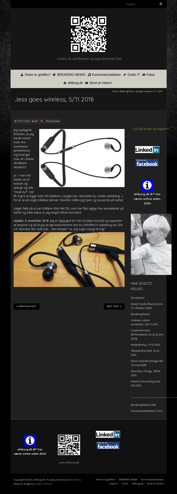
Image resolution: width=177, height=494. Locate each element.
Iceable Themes (43, 483)
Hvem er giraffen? (38, 74)
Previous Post (26, 306)
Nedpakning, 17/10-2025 (145, 344)
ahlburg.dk (75, 83)
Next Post (114, 306)
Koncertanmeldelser (106, 74)
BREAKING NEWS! (71, 74)
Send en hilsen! (100, 83)
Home (115, 91)
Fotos (151, 74)
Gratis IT (133, 74)
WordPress (75, 479)
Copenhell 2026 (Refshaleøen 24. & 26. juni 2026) (147, 334)
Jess (36, 121)
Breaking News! (140, 314)
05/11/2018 (23, 121)
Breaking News (127, 91)
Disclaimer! (137, 298)
